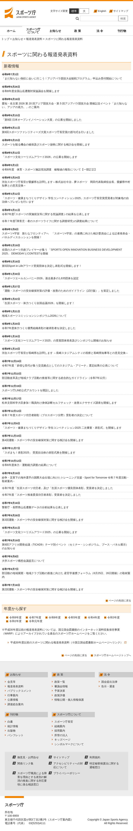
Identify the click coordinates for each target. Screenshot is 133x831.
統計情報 (12, 726)
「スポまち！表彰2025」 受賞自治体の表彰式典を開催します (38, 452)
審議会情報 (61, 686)
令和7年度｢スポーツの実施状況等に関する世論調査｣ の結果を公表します (46, 214)
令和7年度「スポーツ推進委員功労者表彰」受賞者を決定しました (41, 494)
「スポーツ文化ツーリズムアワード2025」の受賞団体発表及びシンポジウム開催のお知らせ (57, 340)
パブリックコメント (19, 690)
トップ (5, 38)
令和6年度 (55, 617)
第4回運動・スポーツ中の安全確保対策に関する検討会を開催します (43, 440)
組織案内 (59, 726)
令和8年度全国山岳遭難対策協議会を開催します (31, 91)
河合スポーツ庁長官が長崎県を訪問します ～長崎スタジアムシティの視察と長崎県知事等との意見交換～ (65, 352)
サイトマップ (120, 11)
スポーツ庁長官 (63, 721)
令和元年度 (35, 621)
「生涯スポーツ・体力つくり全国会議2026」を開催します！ (38, 303)
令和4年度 (94, 617)
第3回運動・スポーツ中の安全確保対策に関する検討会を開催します (43, 519)
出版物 (11, 730)
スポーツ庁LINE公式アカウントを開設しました (30, 390)
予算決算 (59, 690)
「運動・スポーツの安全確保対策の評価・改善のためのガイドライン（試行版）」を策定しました (60, 290)
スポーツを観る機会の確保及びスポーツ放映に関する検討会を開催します (46, 144)
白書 (10, 721)
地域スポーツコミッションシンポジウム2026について (34, 315)
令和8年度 (15, 617)
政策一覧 (59, 681)
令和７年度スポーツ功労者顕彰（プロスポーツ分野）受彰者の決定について (47, 415)
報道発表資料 (34, 38)
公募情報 (12, 699)
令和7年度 (35, 617)
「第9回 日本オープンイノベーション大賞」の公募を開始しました (42, 119)
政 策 (77, 30)
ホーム (11, 30)
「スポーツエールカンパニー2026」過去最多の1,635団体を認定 (40, 278)
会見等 (11, 681)
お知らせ (55, 30)
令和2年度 (15, 621)
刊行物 (122, 30)
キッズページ (62, 739)
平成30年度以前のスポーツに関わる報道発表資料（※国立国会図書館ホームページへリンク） (68, 642)
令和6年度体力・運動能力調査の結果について (29, 464)
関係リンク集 (25, 763)
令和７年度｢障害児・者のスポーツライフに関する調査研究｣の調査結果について (50, 221)
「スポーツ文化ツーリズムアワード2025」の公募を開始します (39, 532)
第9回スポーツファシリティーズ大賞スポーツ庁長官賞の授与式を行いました (48, 132)
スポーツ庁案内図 (60, 819)
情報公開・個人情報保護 (69, 699)
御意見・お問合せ (28, 757)
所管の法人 (61, 735)
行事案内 (12, 695)
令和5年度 (74, 617)
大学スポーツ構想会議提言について (23, 560)
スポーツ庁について (33, 31)
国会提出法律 (109, 681)
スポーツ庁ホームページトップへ (112, 655)
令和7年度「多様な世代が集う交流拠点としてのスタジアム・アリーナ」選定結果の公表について (60, 365)
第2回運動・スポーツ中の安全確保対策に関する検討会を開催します (43, 589)
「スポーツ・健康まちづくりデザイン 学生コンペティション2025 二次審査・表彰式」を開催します (63, 427)
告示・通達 (108, 686)
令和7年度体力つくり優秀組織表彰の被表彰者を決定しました (39, 328)
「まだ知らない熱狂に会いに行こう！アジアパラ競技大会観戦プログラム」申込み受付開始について (62, 78)
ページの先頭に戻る (120, 600)
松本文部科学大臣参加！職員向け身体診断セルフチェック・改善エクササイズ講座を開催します (59, 402)
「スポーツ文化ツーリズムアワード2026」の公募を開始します (39, 156)
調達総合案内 (15, 704)
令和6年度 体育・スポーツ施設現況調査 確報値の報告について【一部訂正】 (49, 169)
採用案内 (59, 730)
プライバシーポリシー (66, 773)
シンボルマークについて (69, 744)
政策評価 (59, 695)
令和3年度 (113, 617)
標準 (74, 11)
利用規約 (94, 757)
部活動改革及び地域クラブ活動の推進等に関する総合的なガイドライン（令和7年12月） (55, 377)
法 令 (100, 30)
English (102, 11)
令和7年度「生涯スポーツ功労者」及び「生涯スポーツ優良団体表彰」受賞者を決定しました (57, 488)
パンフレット (15, 735)
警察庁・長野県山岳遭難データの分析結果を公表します (35, 507)
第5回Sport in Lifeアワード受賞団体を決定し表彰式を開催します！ (42, 265)
